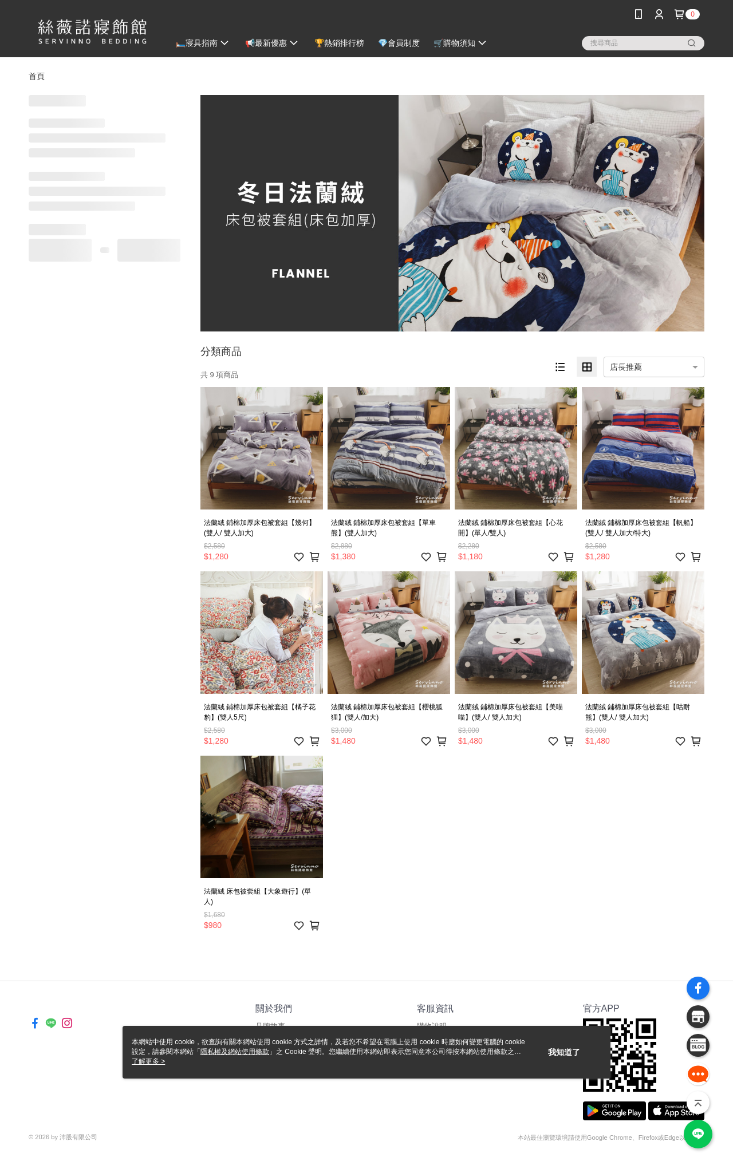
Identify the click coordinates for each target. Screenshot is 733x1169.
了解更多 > (148, 1061)
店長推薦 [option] (626, 367)
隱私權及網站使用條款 (234, 1052)
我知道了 (564, 1052)
